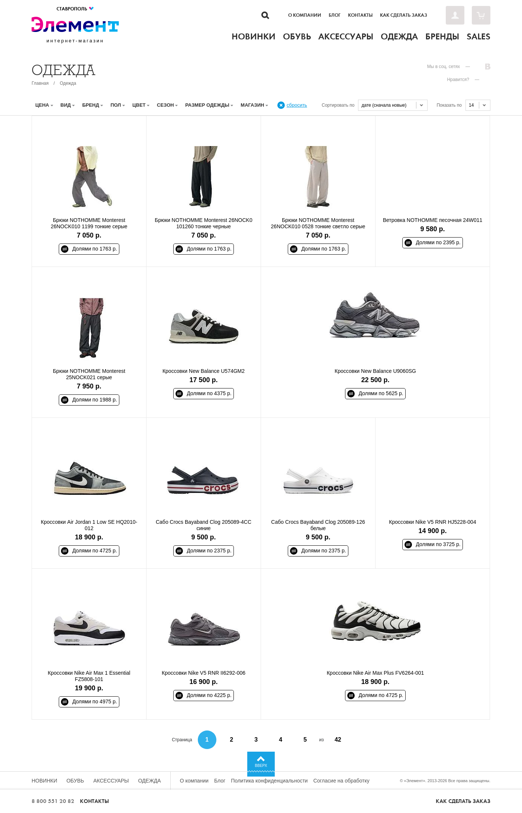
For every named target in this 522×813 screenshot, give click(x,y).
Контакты (360, 15)
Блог (335, 15)
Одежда (68, 83)
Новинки (44, 780)
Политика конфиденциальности (269, 780)
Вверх (261, 766)
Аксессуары (111, 780)
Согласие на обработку (341, 780)
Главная (40, 83)
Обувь (75, 780)
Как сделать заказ (403, 15)
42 (338, 739)
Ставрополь (75, 9)
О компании (304, 15)
